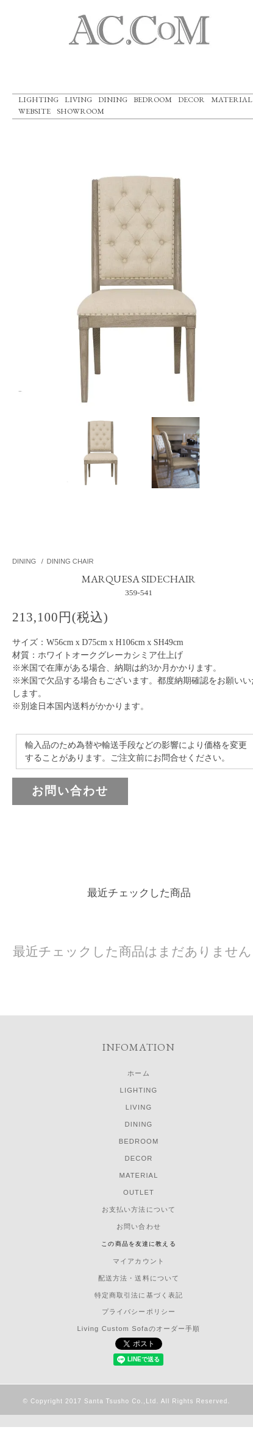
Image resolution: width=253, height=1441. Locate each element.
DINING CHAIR (70, 561)
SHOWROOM (80, 111)
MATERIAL (231, 99)
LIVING (78, 99)
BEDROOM (153, 99)
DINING (112, 99)
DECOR (191, 99)
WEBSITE (34, 111)
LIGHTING (38, 99)
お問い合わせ (70, 790)
